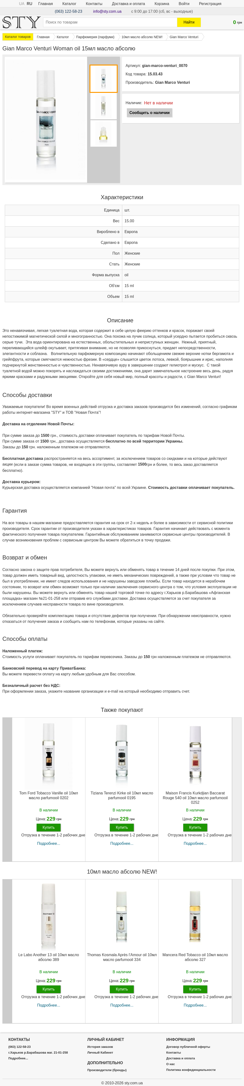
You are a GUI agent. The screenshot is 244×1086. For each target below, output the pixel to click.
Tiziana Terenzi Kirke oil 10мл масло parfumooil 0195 (122, 795)
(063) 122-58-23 (68, 11)
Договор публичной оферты (188, 1047)
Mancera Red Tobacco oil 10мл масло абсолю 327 (195, 957)
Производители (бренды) (107, 1070)
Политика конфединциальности (191, 1070)
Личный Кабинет (100, 1052)
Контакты (94, 4)
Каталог (69, 4)
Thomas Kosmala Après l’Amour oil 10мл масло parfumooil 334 (122, 957)
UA (21, 4)
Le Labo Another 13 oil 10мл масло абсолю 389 (48, 957)
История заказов (100, 1047)
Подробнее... (48, 843)
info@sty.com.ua (107, 11)
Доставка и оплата (128, 4)
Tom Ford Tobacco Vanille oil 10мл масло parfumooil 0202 (48, 795)
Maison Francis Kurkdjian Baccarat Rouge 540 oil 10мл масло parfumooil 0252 (195, 797)
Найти (188, 22)
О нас (170, 1064)
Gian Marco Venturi (172, 82)
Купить (49, 827)
